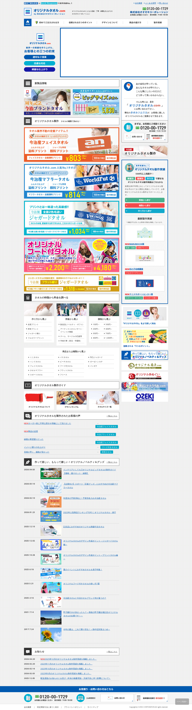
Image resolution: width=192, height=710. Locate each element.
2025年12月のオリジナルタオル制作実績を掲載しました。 (68, 659)
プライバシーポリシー (73, 707)
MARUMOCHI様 (134, 244)
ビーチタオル (65, 361)
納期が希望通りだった (34, 439)
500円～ (109, 324)
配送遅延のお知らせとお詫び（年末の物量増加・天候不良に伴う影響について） (75, 678)
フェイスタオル (36, 366)
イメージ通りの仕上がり (34, 447)
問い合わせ (163, 3)
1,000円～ (110, 338)
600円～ (109, 329)
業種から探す (145, 200)
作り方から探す (145, 210)
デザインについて (110, 22)
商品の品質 (31, 431)
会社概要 (138, 3)
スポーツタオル (36, 374)
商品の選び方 (135, 22)
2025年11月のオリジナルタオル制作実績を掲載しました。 (66, 663)
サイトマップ (92, 707)
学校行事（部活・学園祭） (71, 340)
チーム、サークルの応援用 (71, 336)
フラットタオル (66, 370)
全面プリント (33, 324)
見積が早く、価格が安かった (36, 452)
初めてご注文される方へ (48, 22)
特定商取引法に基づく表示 (48, 707)
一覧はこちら (111, 416)
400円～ (96, 338)
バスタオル (64, 357)
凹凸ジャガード (96, 357)
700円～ (109, 333)
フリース (63, 374)
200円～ (96, 329)
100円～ (96, 324)
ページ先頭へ (182, 701)
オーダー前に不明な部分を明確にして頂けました (47, 423)
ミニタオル (34, 357)
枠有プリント (33, 329)
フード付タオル (66, 366)
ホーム (28, 22)
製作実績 (158, 22)
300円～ (96, 333)
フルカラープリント (36, 338)
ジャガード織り (34, 333)
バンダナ (93, 366)
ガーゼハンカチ (96, 361)
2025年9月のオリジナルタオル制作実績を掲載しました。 (65, 673)
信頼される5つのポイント (80, 22)
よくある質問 (150, 3)
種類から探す (145, 205)
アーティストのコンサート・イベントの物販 (72, 330)
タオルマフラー (36, 370)
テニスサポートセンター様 (139, 294)
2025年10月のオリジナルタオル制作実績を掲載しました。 (66, 668)
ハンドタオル (35, 361)
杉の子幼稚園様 (134, 269)
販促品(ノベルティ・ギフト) (71, 324)
